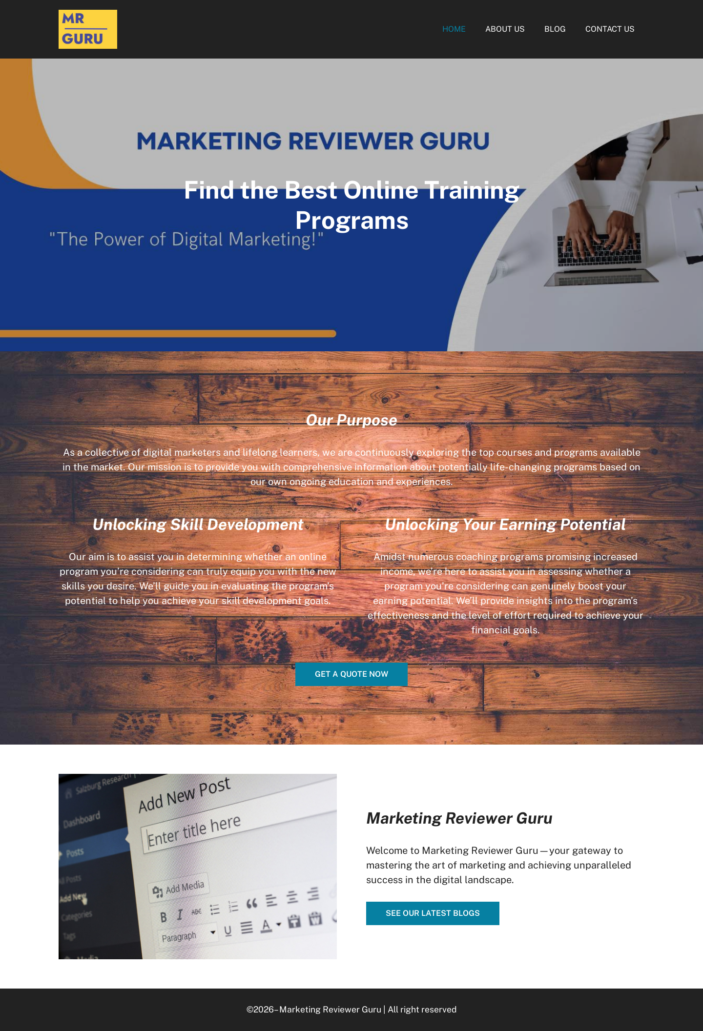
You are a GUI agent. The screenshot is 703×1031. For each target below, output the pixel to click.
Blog (555, 29)
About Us (505, 29)
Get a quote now (351, 674)
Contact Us (610, 29)
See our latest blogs (433, 913)
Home (454, 29)
